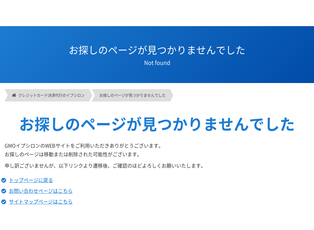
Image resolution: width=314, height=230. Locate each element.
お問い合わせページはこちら (41, 190)
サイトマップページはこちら (41, 201)
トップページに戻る (31, 180)
